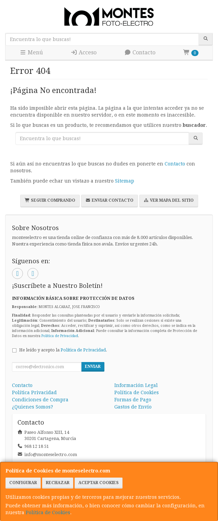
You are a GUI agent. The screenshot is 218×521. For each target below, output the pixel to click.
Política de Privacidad (59, 336)
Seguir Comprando (50, 200)
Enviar (93, 366)
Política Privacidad (34, 392)
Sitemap (124, 181)
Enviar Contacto (109, 200)
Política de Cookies (48, 512)
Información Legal (136, 385)
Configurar (23, 482)
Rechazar (57, 482)
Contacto (139, 52)
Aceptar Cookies (98, 482)
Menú (31, 52)
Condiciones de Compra (40, 399)
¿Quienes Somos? (32, 407)
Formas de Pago (132, 399)
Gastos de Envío (133, 407)
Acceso (83, 52)
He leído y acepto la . (63, 349)
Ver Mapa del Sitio (169, 200)
